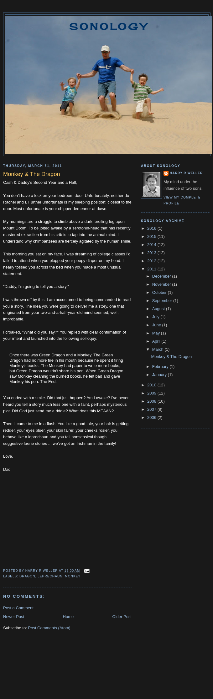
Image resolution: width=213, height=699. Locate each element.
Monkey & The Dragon (171, 356)
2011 (152, 269)
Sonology (108, 26)
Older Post (122, 616)
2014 (152, 244)
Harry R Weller (186, 173)
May (156, 333)
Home (68, 616)
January (160, 374)
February (161, 366)
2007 (152, 409)
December (162, 276)
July (156, 316)
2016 (152, 228)
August (159, 308)
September (162, 300)
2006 (152, 417)
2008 (152, 401)
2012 (152, 261)
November (162, 284)
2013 (152, 252)
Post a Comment (18, 608)
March (158, 349)
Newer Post (13, 616)
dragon (27, 576)
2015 (152, 236)
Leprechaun (50, 576)
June (157, 325)
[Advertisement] (106, 674)
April (157, 341)
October (160, 292)
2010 (152, 385)
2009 (152, 393)
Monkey (73, 576)
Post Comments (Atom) (49, 628)
